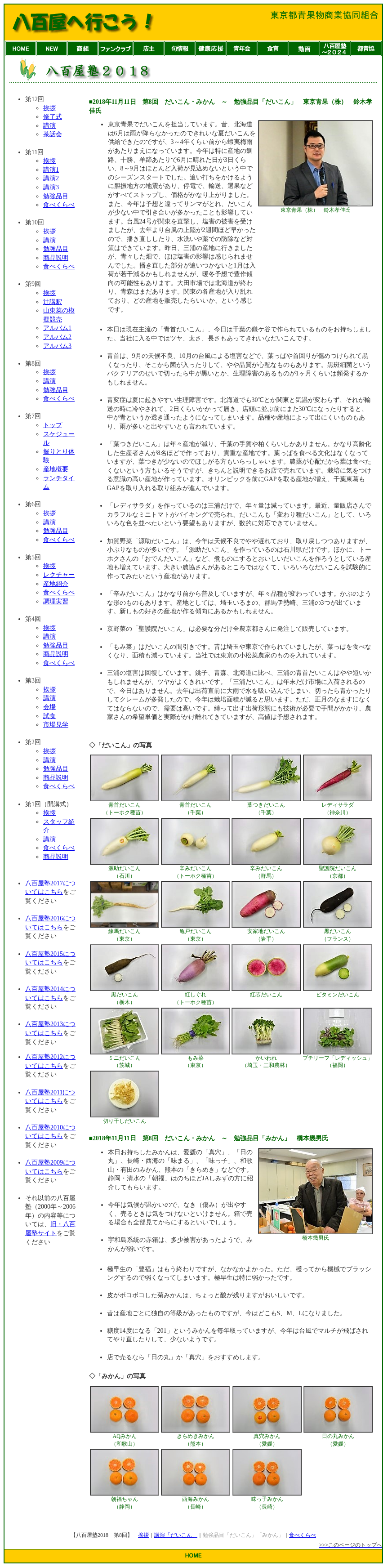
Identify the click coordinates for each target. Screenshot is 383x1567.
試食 (49, 716)
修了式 (52, 116)
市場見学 (55, 724)
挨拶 (49, 108)
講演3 (51, 187)
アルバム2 (57, 337)
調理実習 (55, 601)
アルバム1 (57, 328)
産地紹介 (55, 583)
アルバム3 (57, 346)
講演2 (51, 178)
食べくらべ (59, 204)
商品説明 (55, 257)
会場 (49, 707)
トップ (52, 425)
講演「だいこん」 (175, 1535)
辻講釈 (52, 302)
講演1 (51, 169)
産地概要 (55, 469)
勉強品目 (55, 196)
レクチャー (59, 574)
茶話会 (52, 134)
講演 (49, 125)
